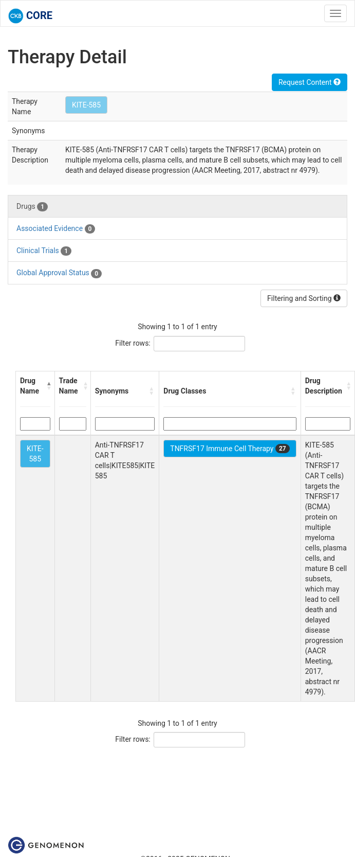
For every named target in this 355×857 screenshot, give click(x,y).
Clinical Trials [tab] (43, 251)
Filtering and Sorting (304, 298)
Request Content (309, 82)
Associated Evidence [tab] (55, 229)
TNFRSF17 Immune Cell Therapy (229, 448)
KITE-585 (86, 105)
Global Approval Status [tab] (59, 273)
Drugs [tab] (32, 206)
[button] (48, 386)
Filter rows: (133, 343)
